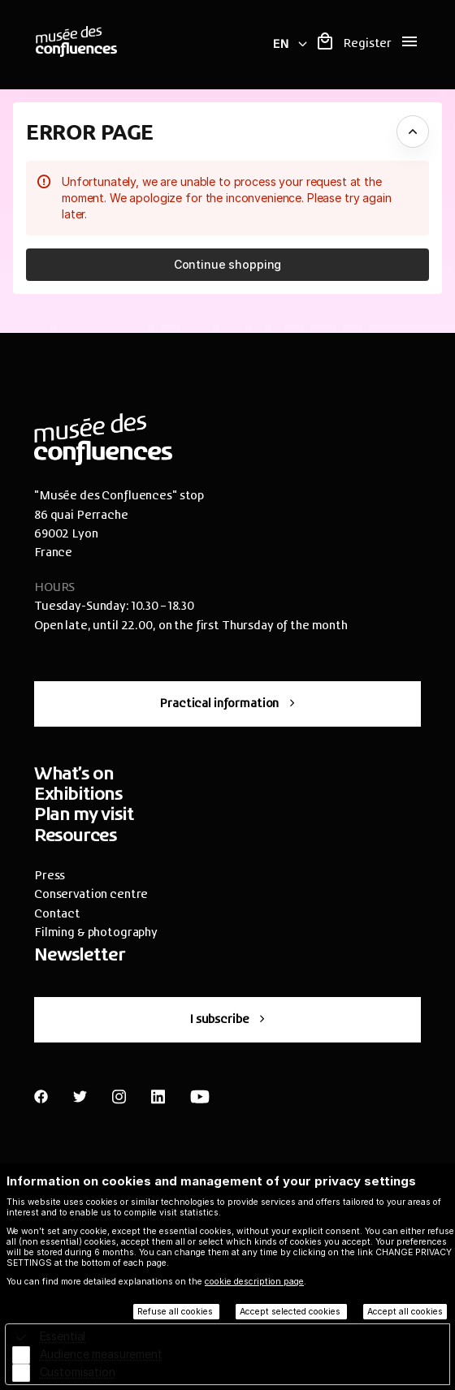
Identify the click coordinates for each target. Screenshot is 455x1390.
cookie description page (254, 1281)
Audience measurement (101, 1354)
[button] (227, 264)
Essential (63, 1336)
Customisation (77, 1372)
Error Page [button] (90, 131)
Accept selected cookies (291, 1311)
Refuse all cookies (176, 1311)
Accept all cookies (405, 1311)
